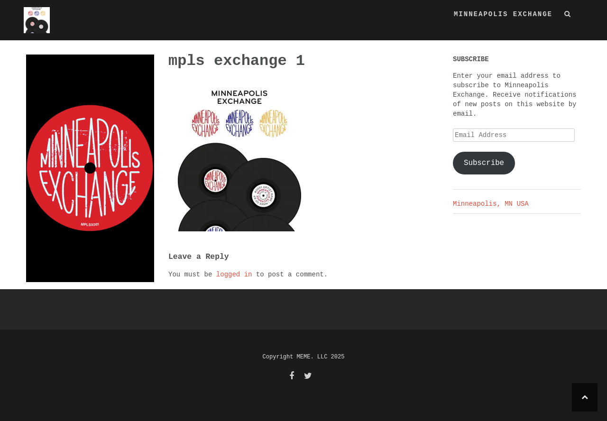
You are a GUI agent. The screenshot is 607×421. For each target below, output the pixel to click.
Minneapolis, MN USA (491, 204)
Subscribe (484, 163)
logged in (234, 274)
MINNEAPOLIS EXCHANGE (503, 14)
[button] (567, 15)
